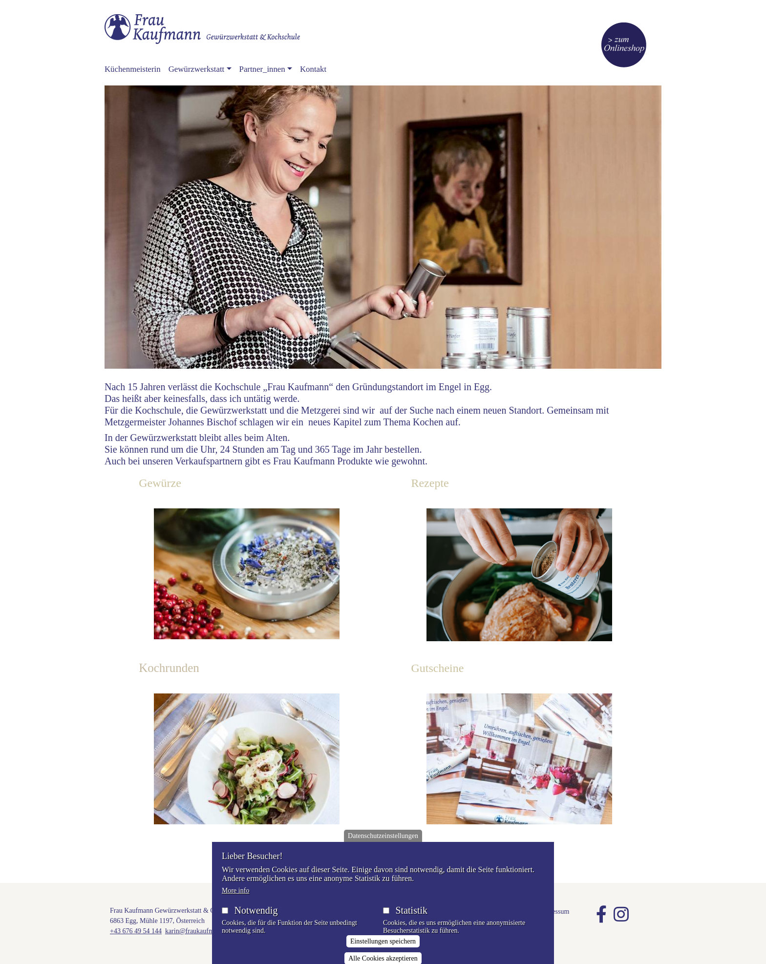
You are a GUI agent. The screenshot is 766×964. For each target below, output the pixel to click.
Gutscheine (437, 668)
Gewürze (160, 483)
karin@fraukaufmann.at (198, 931)
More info (235, 900)
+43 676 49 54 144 (136, 931)
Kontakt (313, 69)
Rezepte (429, 483)
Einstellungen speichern (383, 951)
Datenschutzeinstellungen (383, 845)
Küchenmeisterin (133, 69)
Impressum (554, 911)
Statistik (411, 920)
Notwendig (256, 920)
